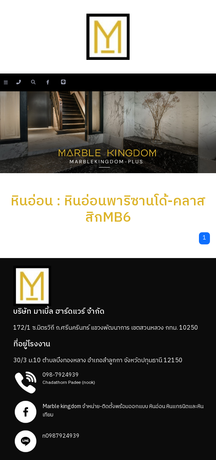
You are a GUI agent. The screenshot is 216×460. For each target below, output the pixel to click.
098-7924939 (60, 375)
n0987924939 (61, 436)
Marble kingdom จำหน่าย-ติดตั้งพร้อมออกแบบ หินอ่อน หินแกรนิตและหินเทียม (122, 410)
